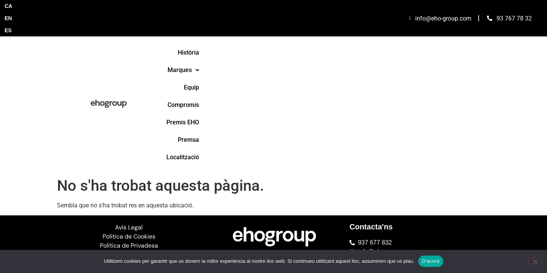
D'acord (430, 261)
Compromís (316, 31)
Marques (243, 31)
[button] (243, 32)
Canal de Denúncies (129, 129)
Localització (440, 31)
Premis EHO (361, 31)
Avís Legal (129, 102)
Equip (279, 31)
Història (204, 31)
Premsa (400, 31)
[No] (534, 260)
